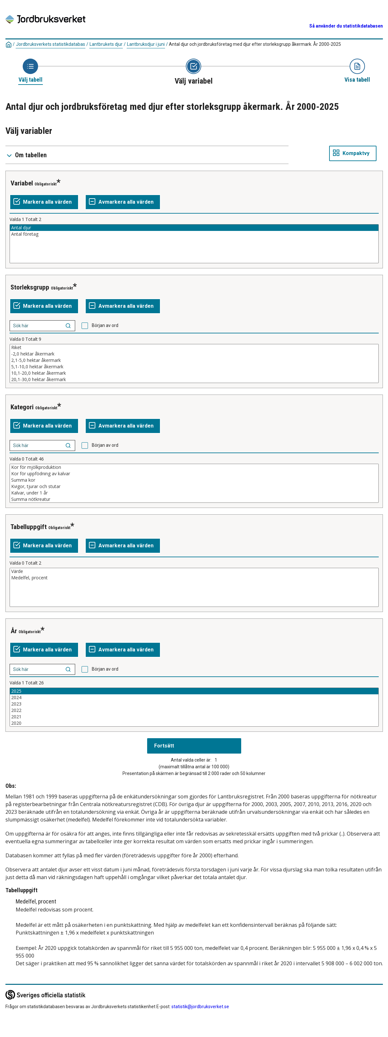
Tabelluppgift (29, 527)
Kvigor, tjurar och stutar (194, 486)
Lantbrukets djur (106, 44)
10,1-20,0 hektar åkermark (194, 373)
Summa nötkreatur (194, 499)
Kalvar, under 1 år (194, 493)
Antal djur (194, 228)
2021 (194, 717)
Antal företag (194, 234)
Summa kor (194, 480)
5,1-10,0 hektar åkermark (194, 366)
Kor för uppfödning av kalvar (194, 473)
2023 (194, 704)
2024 (194, 697)
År (14, 631)
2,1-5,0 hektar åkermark (194, 360)
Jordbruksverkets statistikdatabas (50, 44)
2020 (194, 723)
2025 (194, 691)
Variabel (22, 183)
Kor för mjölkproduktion (194, 467)
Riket (194, 347)
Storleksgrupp (30, 287)
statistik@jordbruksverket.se (200, 1006)
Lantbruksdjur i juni (146, 44)
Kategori (22, 407)
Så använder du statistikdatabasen (346, 26)
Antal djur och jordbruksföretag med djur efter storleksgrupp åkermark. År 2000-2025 (255, 44)
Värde (194, 571)
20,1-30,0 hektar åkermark (194, 379)
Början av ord (105, 325)
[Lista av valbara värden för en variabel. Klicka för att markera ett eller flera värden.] (194, 243)
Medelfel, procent (194, 578)
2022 (194, 710)
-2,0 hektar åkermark (194, 354)
